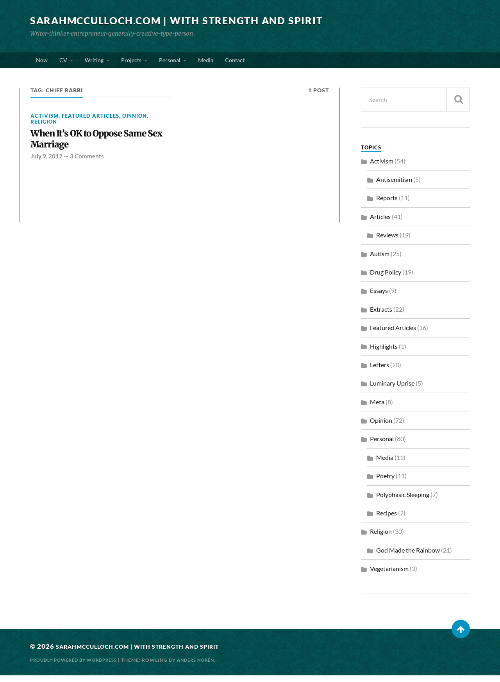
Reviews (387, 241)
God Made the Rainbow (408, 556)
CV (63, 63)
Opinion (134, 122)
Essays (379, 297)
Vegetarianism (389, 575)
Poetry (385, 482)
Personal (169, 63)
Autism (379, 260)
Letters (379, 371)
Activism (44, 122)
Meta (377, 408)
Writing (94, 63)
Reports (387, 204)
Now (42, 63)
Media (205, 63)
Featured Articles (90, 122)
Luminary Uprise (392, 389)
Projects (131, 63)
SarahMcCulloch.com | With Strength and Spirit (184, 20)
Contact (235, 63)
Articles (380, 222)
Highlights (384, 352)
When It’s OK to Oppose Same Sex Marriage (98, 147)
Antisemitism (394, 186)
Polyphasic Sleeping (402, 500)
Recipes (386, 519)
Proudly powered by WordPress (77, 666)
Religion (43, 128)
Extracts (381, 315)
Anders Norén (206, 666)
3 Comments (87, 165)
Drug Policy (385, 278)
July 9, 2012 (46, 165)
